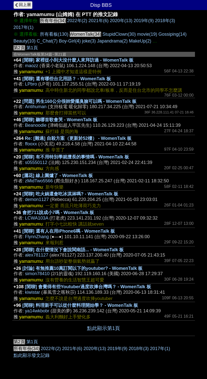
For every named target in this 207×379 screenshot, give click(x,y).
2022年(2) (77, 20)
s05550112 (36, 162)
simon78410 (37, 273)
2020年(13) (121, 20)
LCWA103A (36, 218)
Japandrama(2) (112, 41)
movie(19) (147, 34)
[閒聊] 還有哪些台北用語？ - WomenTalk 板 (66, 78)
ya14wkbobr (37, 310)
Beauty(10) (25, 41)
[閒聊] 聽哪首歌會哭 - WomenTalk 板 (59, 119)
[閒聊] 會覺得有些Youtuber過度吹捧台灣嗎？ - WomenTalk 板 (88, 286)
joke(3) (89, 41)
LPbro (31, 84)
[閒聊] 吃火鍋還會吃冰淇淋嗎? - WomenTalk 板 (70, 193)
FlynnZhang (37, 236)
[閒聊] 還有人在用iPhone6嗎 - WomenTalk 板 (68, 231)
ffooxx (31, 143)
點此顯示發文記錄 (32, 355)
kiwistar (32, 292)
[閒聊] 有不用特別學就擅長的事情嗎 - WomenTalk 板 (75, 156)
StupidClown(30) (119, 34)
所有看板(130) (54, 34)
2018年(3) (165, 20)
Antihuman (36, 106)
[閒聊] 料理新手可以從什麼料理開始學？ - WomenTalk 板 (80, 305)
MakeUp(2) (140, 41)
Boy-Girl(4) (70, 41)
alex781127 (36, 255)
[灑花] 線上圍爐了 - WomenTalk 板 (57, 175)
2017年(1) (24, 27)
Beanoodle (36, 125)
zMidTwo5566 (39, 180)
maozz (31, 65)
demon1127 (37, 199)
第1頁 (32, 47)
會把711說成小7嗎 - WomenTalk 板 (58, 212)
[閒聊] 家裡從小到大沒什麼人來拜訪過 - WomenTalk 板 (77, 60)
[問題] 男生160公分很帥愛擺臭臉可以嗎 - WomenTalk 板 (79, 101)
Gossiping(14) (172, 34)
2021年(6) (99, 20)
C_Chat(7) (47, 41)
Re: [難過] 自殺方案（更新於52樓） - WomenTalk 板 (78, 138)
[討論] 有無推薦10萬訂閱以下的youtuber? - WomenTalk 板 (82, 268)
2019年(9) (144, 20)
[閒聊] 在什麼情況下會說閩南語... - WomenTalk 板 (73, 249)
